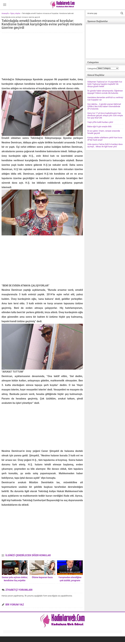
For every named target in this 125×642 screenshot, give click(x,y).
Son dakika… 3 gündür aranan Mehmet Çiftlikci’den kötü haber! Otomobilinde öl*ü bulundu (104, 106)
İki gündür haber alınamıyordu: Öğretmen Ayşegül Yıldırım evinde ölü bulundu (105, 92)
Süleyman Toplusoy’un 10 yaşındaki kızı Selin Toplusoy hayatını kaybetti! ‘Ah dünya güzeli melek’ (104, 84)
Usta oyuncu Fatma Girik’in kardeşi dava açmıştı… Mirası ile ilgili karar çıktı (105, 145)
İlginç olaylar (15, 13)
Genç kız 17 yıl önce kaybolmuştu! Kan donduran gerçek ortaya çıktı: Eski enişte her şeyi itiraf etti (105, 115)
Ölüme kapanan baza (42, 577)
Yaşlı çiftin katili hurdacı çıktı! (100, 122)
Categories (92, 68)
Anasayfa (5, 13)
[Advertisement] (42, 55)
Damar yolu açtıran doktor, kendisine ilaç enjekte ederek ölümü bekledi (15, 580)
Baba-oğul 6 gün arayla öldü (99, 126)
